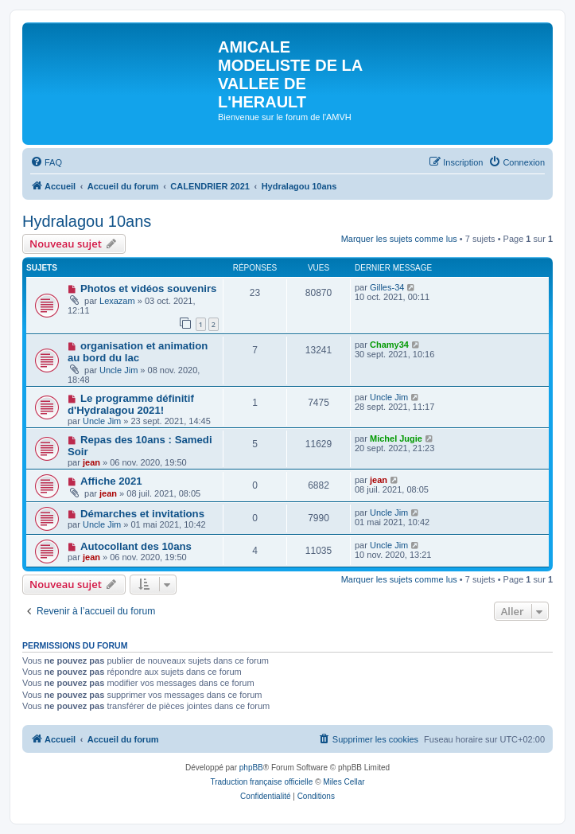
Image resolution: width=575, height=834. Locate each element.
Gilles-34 (387, 287)
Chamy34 (389, 344)
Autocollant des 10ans (136, 546)
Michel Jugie (396, 438)
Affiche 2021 (111, 481)
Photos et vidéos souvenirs (148, 288)
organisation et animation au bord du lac (138, 352)
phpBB (251, 767)
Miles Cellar (343, 781)
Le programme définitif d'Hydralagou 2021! (131, 404)
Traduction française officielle (261, 781)
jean (91, 462)
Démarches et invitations (142, 514)
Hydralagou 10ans (86, 221)
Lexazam (117, 301)
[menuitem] (46, 162)
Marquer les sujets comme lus (399, 239)
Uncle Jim (118, 370)
